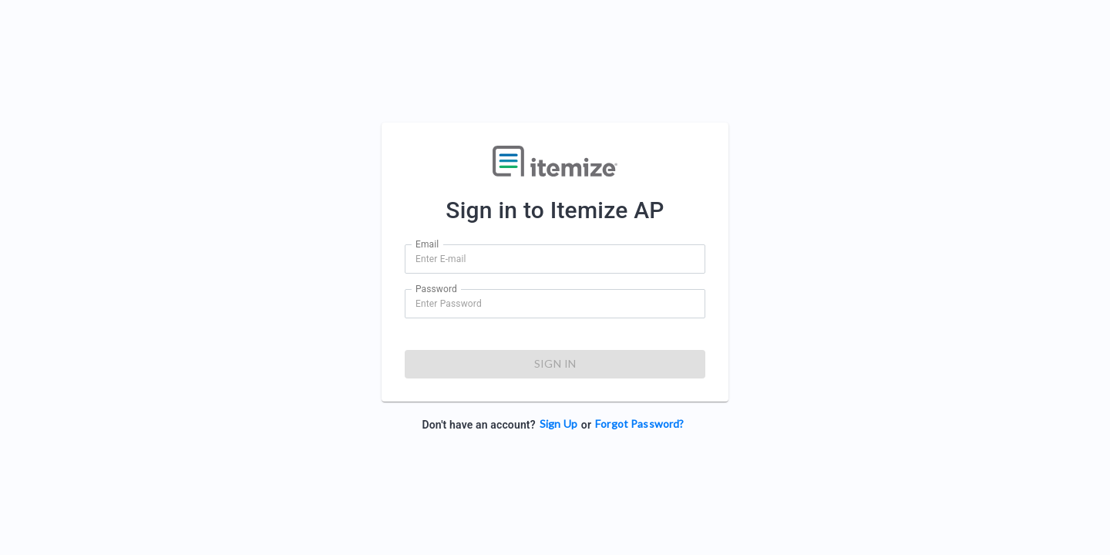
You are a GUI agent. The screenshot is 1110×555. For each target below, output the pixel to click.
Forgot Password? (639, 423)
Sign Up (558, 423)
